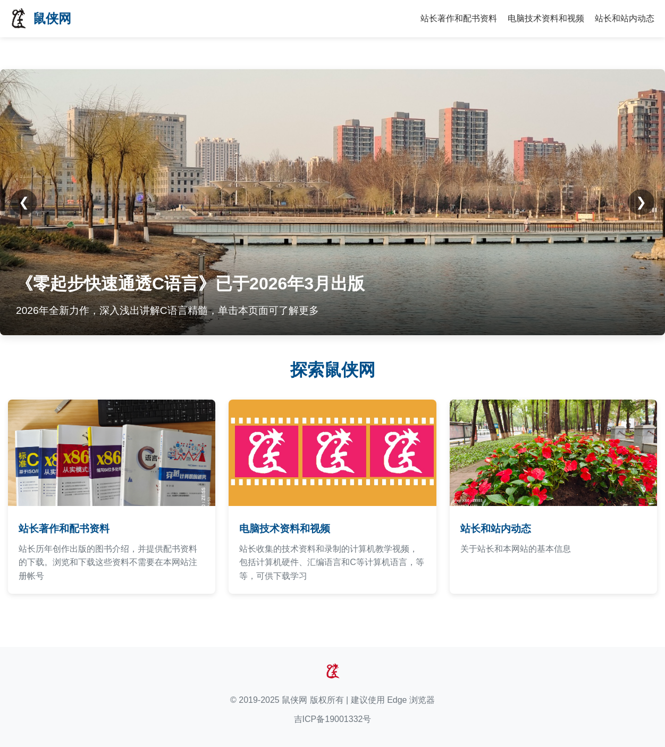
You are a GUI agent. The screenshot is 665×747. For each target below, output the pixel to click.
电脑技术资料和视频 (546, 18)
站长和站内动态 (624, 18)
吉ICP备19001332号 (333, 719)
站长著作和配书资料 (458, 18)
